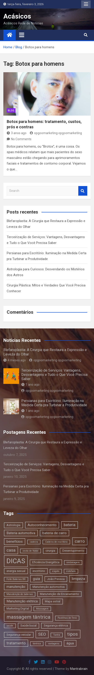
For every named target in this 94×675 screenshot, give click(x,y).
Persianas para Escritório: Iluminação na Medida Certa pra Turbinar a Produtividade (54, 403)
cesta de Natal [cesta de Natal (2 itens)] (30, 550)
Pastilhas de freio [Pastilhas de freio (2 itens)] (67, 617)
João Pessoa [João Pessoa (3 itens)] (56, 579)
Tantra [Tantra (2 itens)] (56, 634)
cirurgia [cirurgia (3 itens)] (50, 550)
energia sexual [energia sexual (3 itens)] (16, 571)
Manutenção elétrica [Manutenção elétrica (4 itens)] (22, 601)
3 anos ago (16, 133)
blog (11, 110)
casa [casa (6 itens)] (11, 550)
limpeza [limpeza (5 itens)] (78, 578)
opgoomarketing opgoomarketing (56, 133)
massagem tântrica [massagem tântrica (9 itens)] (28, 617)
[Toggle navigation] (22, 35)
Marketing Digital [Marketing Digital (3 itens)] (18, 608)
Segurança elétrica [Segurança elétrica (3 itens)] (56, 625)
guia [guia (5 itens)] (36, 578)
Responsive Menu (86, 4)
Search (82, 191)
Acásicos (17, 16)
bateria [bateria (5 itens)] (69, 525)
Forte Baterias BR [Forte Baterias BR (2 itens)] (16, 579)
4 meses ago (14, 360)
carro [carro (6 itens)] (80, 541)
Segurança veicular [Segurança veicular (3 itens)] (19, 634)
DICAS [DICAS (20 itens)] (16, 561)
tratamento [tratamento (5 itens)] (16, 643)
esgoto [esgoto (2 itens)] (55, 571)
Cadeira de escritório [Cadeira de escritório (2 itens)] (56, 541)
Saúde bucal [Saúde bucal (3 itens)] (28, 625)
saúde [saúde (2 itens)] (10, 625)
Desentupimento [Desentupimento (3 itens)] (73, 550)
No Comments (21, 139)
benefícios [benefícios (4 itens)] (15, 542)
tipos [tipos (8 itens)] (72, 634)
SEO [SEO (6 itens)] (42, 634)
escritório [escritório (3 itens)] (39, 571)
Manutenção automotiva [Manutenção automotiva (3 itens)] (49, 586)
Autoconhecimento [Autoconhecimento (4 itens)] (42, 525)
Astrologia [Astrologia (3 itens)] (13, 525)
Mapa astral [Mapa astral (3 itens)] (52, 601)
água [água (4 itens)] (70, 643)
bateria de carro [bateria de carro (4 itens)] (54, 533)
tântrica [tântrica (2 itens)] (37, 643)
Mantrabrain (78, 669)
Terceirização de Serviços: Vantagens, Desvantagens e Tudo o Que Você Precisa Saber (54, 374)
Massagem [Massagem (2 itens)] (42, 608)
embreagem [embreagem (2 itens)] (73, 562)
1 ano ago (30, 384)
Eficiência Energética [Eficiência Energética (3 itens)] (45, 562)
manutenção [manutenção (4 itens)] (16, 587)
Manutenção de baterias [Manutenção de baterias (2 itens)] (20, 594)
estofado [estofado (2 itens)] (71, 571)
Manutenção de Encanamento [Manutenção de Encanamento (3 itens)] (59, 594)
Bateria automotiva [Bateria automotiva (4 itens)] (21, 533)
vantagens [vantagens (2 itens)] (53, 643)
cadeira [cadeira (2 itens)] (34, 541)
